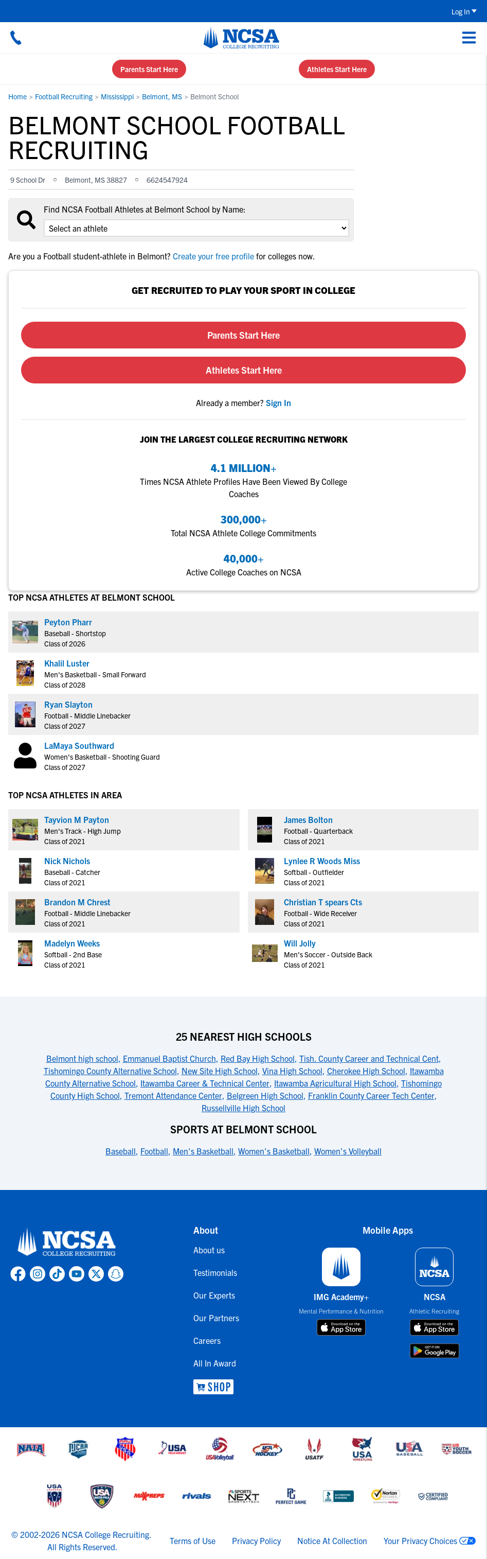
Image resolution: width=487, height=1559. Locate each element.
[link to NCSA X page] (96, 1274)
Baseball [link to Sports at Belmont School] (120, 1151)
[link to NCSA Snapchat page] (115, 1274)
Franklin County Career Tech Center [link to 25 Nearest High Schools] (371, 1095)
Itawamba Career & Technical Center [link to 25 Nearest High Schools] (204, 1083)
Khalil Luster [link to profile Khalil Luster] (66, 663)
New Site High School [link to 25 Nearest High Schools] (220, 1070)
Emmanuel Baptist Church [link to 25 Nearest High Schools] (169, 1058)
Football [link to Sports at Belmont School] (154, 1151)
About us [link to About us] (209, 1250)
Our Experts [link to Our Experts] (214, 1295)
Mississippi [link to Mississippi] (117, 96)
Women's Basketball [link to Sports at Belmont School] (274, 1151)
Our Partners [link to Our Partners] (216, 1317)
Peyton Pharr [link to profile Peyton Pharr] (68, 622)
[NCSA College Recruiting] (241, 37)
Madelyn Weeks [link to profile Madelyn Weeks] (72, 943)
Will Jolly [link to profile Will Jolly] (300, 943)
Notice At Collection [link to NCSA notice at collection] (332, 1540)
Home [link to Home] (17, 96)
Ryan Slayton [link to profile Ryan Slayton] (68, 704)
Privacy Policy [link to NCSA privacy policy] (256, 1540)
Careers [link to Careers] (207, 1340)
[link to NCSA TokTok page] (57, 1274)
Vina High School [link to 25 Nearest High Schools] (292, 1070)
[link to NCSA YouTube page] (76, 1274)
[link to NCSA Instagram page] (37, 1274)
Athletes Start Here (337, 69)
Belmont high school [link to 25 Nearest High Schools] (82, 1058)
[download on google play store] (434, 1351)
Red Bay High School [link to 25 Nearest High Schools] (258, 1058)
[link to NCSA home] (66, 1242)
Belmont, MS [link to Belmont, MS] (162, 96)
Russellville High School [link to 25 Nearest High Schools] (243, 1107)
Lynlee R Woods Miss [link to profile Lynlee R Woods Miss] (322, 860)
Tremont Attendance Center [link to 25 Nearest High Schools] (173, 1095)
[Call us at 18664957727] (16, 37)
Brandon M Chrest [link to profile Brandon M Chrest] (77, 902)
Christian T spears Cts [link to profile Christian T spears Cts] (323, 902)
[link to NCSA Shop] (216, 1386)
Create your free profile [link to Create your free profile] (213, 256)
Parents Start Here (149, 69)
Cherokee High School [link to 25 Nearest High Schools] (366, 1070)
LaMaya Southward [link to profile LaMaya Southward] (79, 745)
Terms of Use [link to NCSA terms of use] (192, 1540)
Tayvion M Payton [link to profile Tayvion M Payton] (76, 819)
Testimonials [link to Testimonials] (215, 1272)
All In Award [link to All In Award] (214, 1363)
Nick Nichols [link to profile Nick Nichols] (67, 860)
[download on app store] (341, 1327)
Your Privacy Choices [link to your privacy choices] (420, 1540)
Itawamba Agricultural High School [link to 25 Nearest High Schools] (335, 1083)
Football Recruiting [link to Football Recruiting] (64, 96)
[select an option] (196, 228)
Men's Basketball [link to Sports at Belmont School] (203, 1151)
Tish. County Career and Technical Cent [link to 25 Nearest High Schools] (369, 1058)
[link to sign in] (278, 402)
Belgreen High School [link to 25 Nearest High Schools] (265, 1095)
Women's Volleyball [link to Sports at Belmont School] (348, 1151)
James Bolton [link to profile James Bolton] (308, 819)
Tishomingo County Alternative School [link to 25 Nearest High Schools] (110, 1070)
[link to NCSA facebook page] (18, 1274)
